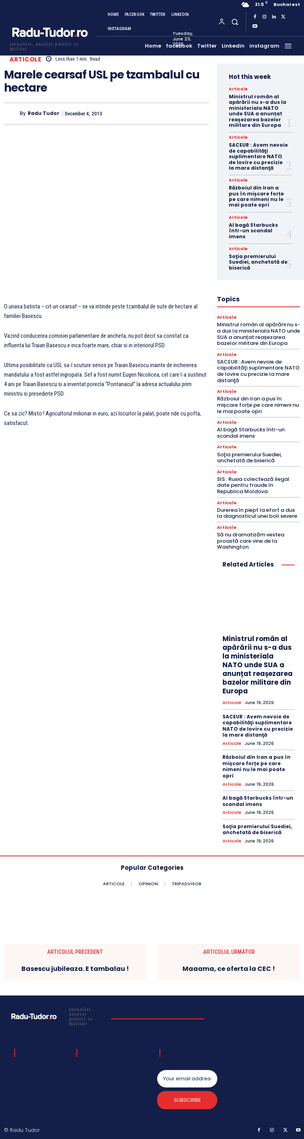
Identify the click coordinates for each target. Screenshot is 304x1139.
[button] (234, 21)
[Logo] (49, 45)
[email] (187, 1078)
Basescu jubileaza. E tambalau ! (75, 968)
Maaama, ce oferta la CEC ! (228, 968)
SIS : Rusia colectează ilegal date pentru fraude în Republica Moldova (253, 485)
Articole (25, 59)
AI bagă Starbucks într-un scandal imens (253, 231)
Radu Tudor (43, 113)
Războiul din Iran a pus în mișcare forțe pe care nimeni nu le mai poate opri (256, 196)
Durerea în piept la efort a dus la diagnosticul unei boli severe (257, 513)
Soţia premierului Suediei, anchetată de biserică (258, 262)
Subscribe (187, 1099)
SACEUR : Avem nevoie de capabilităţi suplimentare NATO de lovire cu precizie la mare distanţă (258, 156)
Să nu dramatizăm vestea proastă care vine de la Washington (250, 540)
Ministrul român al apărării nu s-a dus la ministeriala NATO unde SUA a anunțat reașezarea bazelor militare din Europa (257, 110)
